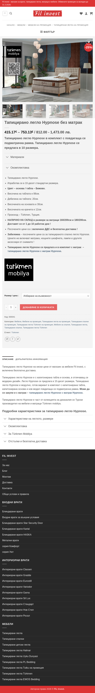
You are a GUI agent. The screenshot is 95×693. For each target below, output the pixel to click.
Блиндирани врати (12, 511)
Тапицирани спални (13, 328)
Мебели (21, 25)
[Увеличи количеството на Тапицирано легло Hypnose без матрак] (16, 307)
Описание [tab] (8, 359)
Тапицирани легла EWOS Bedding (21, 679)
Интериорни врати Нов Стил (18, 610)
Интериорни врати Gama (16, 592)
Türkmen (15, 332)
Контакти (7, 488)
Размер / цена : (11, 296)
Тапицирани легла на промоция (71, 25)
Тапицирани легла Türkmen (35, 328)
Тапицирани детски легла (16, 644)
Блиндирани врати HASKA (17, 534)
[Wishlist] (81, 13)
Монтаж (6, 476)
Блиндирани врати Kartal (16, 529)
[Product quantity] (11, 307)
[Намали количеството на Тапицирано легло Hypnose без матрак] (6, 307)
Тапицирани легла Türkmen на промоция (35, 325)
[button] (5, 13)
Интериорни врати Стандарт (18, 604)
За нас (6, 465)
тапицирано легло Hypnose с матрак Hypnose (34, 251)
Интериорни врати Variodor (17, 587)
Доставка (7, 482)
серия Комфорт (10, 546)
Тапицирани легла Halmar (16, 650)
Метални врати (10, 540)
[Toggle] (7, 157)
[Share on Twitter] (17, 339)
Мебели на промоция (39, 25)
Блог (4, 471)
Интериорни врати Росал (16, 615)
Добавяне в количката (38, 307)
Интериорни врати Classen (17, 569)
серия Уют (8, 552)
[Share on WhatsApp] (7, 339)
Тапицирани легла (79, 325)
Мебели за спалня (62, 325)
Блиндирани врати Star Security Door (22, 523)
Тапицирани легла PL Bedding (18, 662)
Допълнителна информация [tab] (32, 359)
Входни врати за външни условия (20, 517)
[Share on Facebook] (12, 339)
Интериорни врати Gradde (16, 575)
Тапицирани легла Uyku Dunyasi (20, 656)
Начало (11, 25)
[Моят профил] (86, 13)
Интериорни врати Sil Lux (16, 598)
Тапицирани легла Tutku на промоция (23, 668)
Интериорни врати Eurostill (17, 581)
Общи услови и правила (15, 494)
